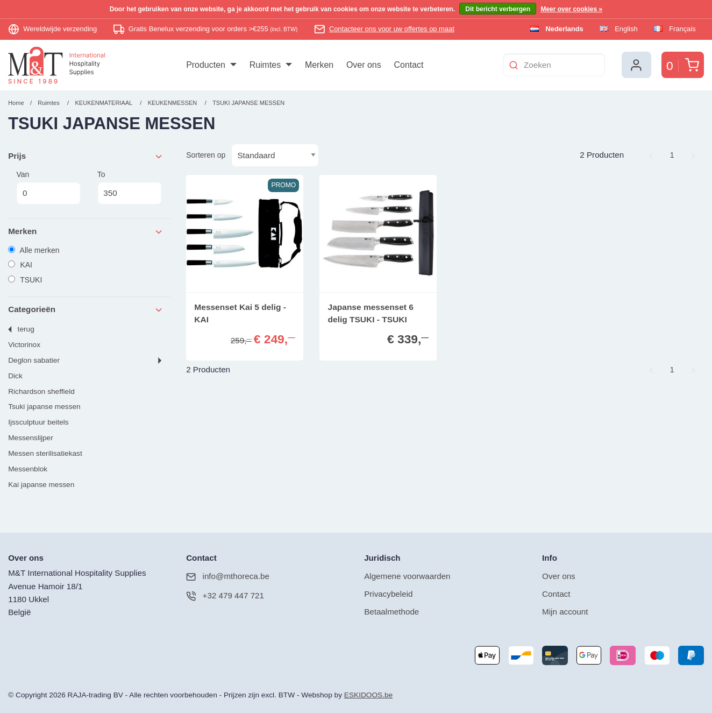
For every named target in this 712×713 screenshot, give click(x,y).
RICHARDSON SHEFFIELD (41, 391)
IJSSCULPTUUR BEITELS (38, 422)
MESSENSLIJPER (30, 438)
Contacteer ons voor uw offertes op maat (391, 29)
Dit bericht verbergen (497, 9)
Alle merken (33, 250)
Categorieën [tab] (85, 310)
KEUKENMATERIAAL (104, 103)
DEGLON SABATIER (34, 360)
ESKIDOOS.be (368, 695)
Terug (26, 329)
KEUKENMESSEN (173, 103)
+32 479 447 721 (225, 596)
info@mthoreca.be (227, 576)
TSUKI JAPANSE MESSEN (248, 103)
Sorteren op (205, 155)
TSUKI (25, 280)
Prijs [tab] (85, 156)
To (129, 187)
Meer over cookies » (571, 9)
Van (48, 187)
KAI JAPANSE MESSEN (41, 485)
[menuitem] (211, 65)
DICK (15, 376)
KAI (20, 264)
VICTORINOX (24, 345)
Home (16, 103)
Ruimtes (48, 103)
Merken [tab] (85, 232)
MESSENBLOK (27, 469)
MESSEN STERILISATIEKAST (45, 453)
